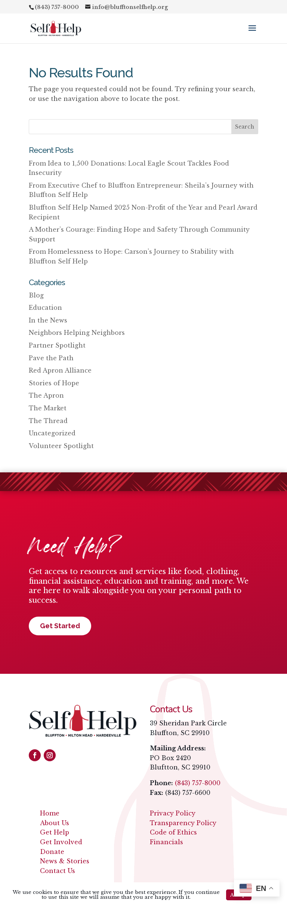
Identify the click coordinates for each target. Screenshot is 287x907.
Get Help (54, 832)
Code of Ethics (173, 832)
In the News (48, 320)
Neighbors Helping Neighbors (77, 332)
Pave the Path (51, 358)
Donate (52, 851)
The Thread (48, 421)
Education (45, 307)
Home (49, 813)
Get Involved (61, 842)
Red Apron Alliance (60, 370)
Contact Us (57, 870)
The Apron (46, 395)
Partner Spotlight (57, 345)
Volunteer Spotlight (61, 446)
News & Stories (64, 861)
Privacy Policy (172, 813)
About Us (54, 823)
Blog (36, 295)
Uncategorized (52, 433)
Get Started (60, 626)
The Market (48, 408)
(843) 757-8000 (197, 783)
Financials (166, 842)
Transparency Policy (183, 823)
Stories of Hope (54, 383)
